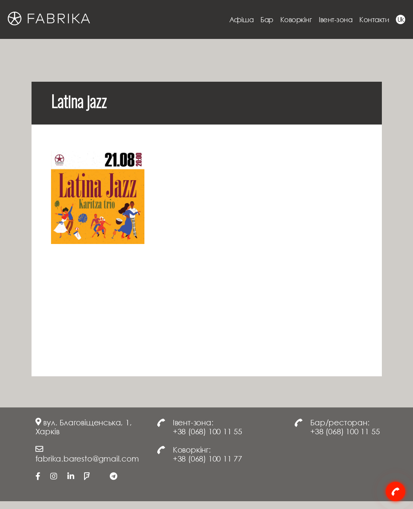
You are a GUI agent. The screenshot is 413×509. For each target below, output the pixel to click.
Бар (266, 19)
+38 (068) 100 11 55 (207, 431)
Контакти (374, 19)
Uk (400, 19)
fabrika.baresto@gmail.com (87, 458)
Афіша (241, 19)
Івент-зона (335, 19)
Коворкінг (296, 19)
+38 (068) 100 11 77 (207, 458)
